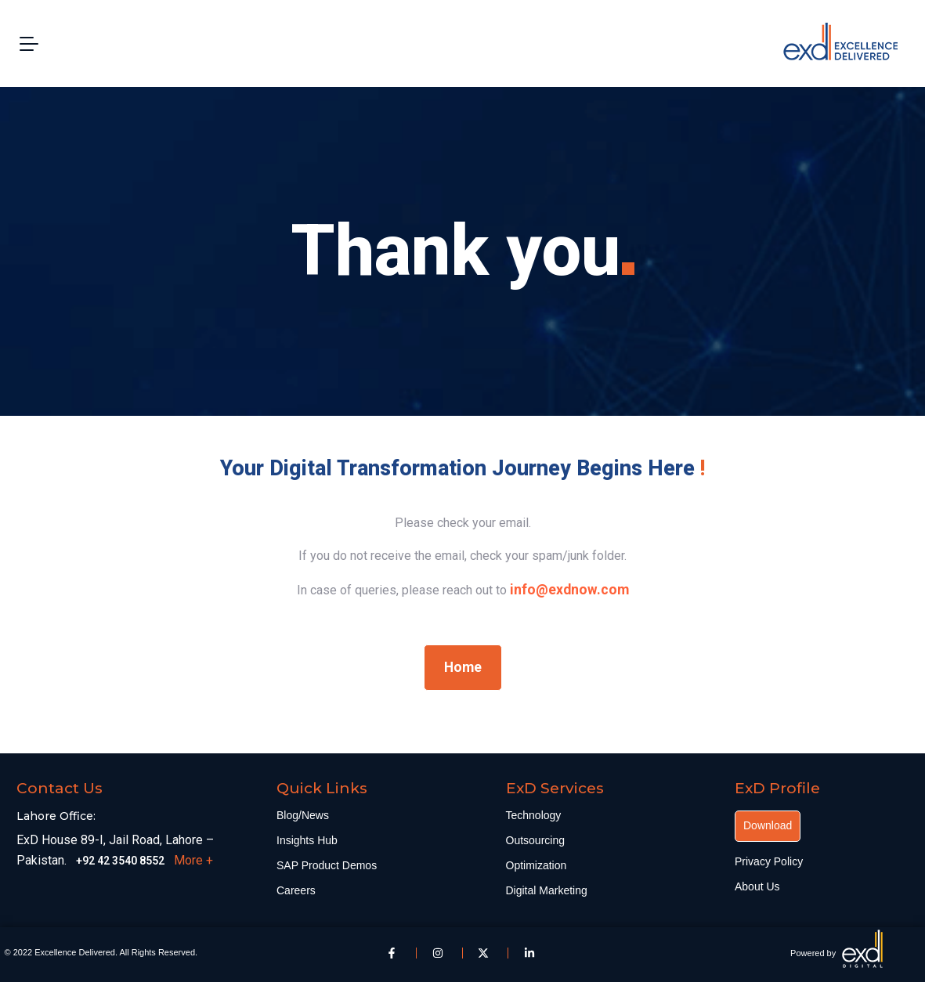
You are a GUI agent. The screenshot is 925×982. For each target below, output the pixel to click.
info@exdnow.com (569, 590)
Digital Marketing (546, 890)
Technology (534, 815)
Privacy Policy (769, 861)
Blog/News (302, 815)
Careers (296, 890)
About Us (757, 886)
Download (767, 825)
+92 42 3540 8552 (120, 860)
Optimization (536, 865)
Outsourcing (535, 840)
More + (193, 860)
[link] (569, 590)
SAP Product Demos (326, 865)
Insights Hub (307, 840)
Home (463, 667)
